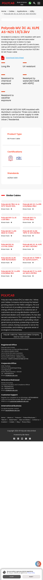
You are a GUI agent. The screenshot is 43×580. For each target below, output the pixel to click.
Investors (4, 560)
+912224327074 (9, 512)
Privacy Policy (26, 560)
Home (3, 11)
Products (18, 556)
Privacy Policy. (31, 573)
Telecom (4, 558)
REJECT (31, 576)
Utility (32, 11)
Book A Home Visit (22, 3)
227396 (21, 497)
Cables (11, 11)
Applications (22, 11)
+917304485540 (33, 536)
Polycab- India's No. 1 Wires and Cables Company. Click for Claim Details (21, 474)
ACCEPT (12, 576)
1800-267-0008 (26, 538)
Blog (18, 560)
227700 (26, 497)
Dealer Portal (13, 558)
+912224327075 (9, 527)
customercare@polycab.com (19, 540)
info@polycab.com (11, 514)
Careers (11, 560)
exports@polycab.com (12, 549)
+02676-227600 (13, 497)
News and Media (24, 558)
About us (10, 556)
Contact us (35, 558)
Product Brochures (29, 556)
